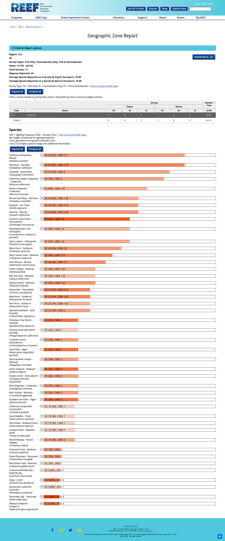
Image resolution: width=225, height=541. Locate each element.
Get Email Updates (131, 526)
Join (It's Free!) (136, 8)
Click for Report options (27, 48)
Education (118, 17)
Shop (164, 8)
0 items (210, 3)
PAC (20, 54)
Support (142, 17)
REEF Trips (41, 17)
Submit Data (179, 8)
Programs (16, 17)
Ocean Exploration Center (75, 17)
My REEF (200, 17)
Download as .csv (203, 56)
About (162, 17)
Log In (198, 3)
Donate (153, 8)
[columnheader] (155, 103)
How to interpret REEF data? (104, 86)
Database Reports (33, 26)
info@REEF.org (148, 531)
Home (13, 26)
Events (181, 17)
